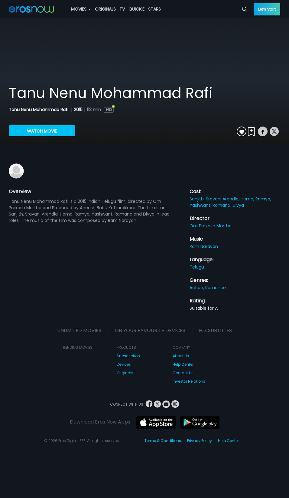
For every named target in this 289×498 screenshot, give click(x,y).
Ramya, (263, 199)
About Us (181, 355)
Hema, (248, 199)
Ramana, (222, 205)
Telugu (197, 267)
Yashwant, (201, 205)
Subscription (128, 355)
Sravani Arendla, (223, 199)
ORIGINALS (105, 9)
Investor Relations (189, 381)
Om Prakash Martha (211, 226)
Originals (125, 372)
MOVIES (80, 9)
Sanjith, (198, 199)
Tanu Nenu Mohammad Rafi (39, 110)
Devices (124, 364)
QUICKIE (136, 9)
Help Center (183, 364)
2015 (78, 110)
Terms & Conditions (162, 440)
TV (122, 9)
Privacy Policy (199, 440)
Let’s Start (267, 9)
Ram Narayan (204, 246)
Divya (238, 205)
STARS (154, 9)
